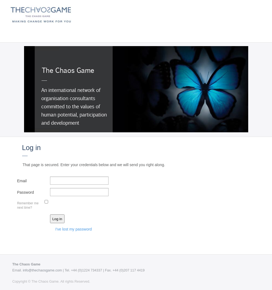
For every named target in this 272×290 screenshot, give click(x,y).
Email (22, 181)
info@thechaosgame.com (42, 270)
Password (25, 192)
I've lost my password (73, 229)
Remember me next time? (28, 205)
